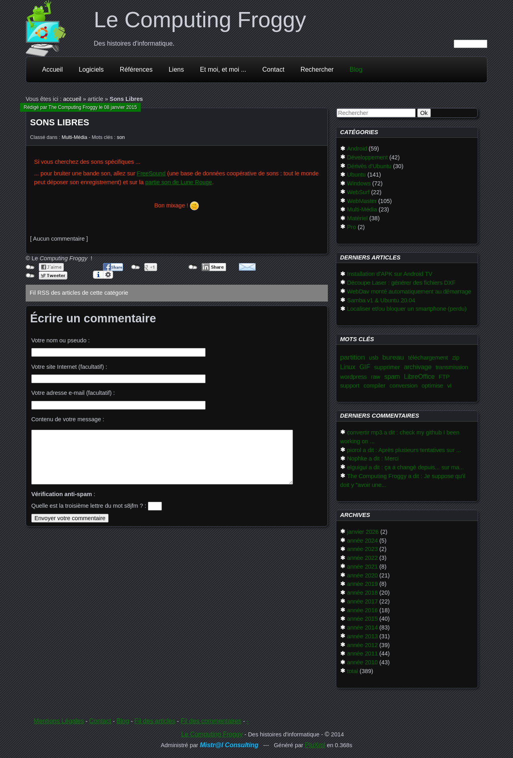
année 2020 (362, 575)
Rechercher (317, 69)
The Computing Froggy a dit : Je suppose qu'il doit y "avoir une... (403, 480)
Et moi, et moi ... (223, 69)
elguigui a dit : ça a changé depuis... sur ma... (405, 467)
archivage (418, 367)
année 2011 (362, 653)
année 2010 (362, 662)
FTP (444, 377)
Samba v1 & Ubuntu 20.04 (381, 300)
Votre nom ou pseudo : (60, 340)
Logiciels (91, 69)
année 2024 (362, 540)
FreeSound (151, 173)
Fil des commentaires (210, 721)
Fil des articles (154, 721)
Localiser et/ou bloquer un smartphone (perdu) (407, 309)
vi (449, 385)
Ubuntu (356, 174)
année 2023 (362, 549)
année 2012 (362, 645)
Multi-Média (74, 137)
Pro (351, 227)
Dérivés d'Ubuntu (369, 166)
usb (373, 357)
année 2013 (362, 636)
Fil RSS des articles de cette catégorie (79, 293)
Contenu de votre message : (67, 419)
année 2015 (362, 618)
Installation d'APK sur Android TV (389, 274)
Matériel (357, 218)
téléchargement (428, 357)
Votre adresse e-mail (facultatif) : (73, 393)
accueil (72, 99)
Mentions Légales (59, 721)
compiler (375, 385)
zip (456, 357)
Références (136, 69)
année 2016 (362, 610)
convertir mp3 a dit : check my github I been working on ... (400, 436)
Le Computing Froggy (200, 19)
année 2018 (362, 592)
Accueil (52, 69)
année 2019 (362, 584)
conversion (404, 385)
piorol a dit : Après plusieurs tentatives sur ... (404, 450)
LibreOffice (419, 376)
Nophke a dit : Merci (373, 458)
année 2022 (362, 558)
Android (357, 148)
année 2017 (362, 601)
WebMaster (362, 201)
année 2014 (362, 627)
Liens (176, 69)
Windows (359, 183)
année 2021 (362, 566)
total (352, 671)
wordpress (353, 377)
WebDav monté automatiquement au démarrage (409, 291)
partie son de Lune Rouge (178, 182)
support (350, 385)
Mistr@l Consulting (229, 745)
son (121, 137)
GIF (365, 367)
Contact (274, 69)
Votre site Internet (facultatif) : (69, 367)
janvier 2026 (363, 532)
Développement (367, 157)
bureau (393, 357)
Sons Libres (59, 122)
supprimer (387, 367)
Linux (347, 367)
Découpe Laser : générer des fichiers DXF (401, 282)
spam (392, 376)
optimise (432, 385)
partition (352, 357)
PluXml (315, 745)
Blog (355, 69)
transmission (452, 367)
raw (375, 377)
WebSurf (358, 192)
